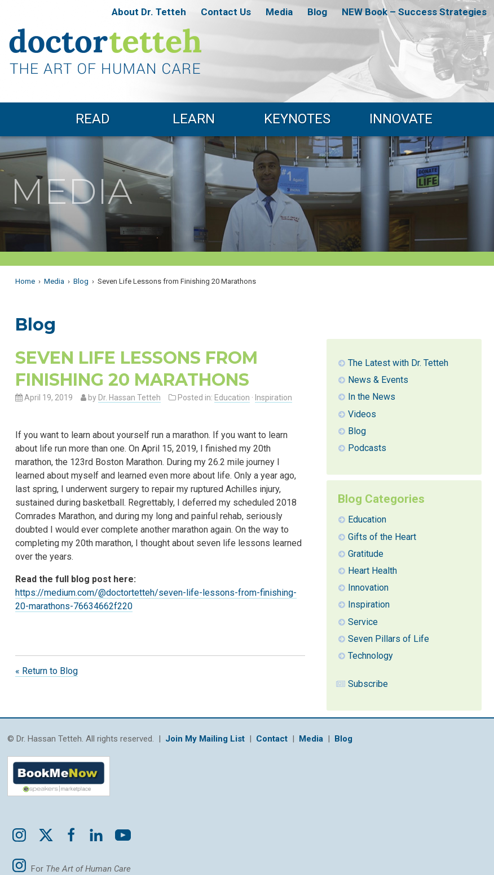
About (149, 11)
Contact (226, 11)
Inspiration (273, 397)
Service (363, 622)
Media (279, 11)
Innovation (368, 587)
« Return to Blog (46, 671)
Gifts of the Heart (382, 537)
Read (93, 119)
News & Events (378, 379)
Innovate (401, 119)
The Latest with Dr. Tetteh (398, 363)
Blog (317, 11)
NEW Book (414, 11)
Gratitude (365, 553)
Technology (370, 655)
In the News (371, 396)
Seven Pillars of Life (388, 638)
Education (232, 397)
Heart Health (372, 570)
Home (25, 281)
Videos (362, 414)
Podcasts (367, 448)
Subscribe (368, 683)
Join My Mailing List (205, 739)
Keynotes (297, 119)
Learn (194, 119)
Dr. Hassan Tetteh (129, 397)
